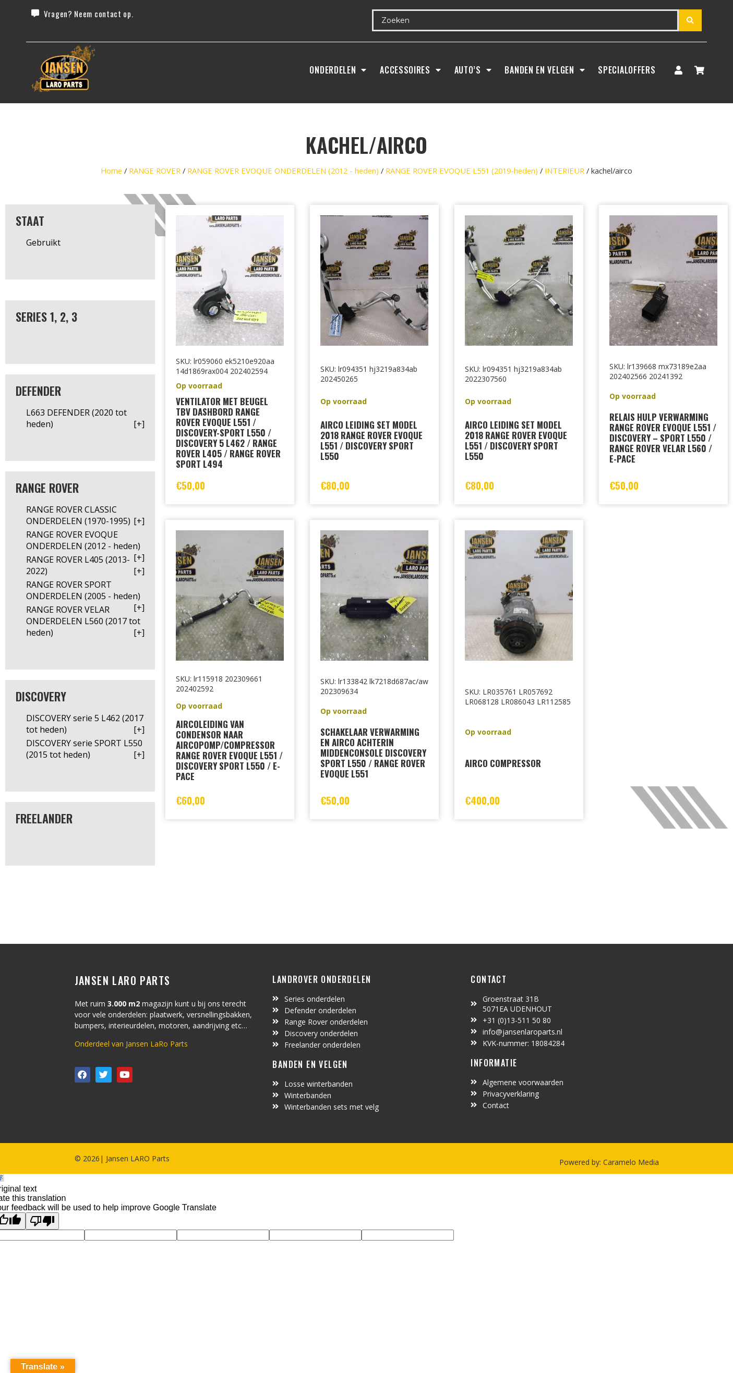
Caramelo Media (630, 1162)
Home (111, 170)
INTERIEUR (564, 170)
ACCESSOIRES (410, 69)
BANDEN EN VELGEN (544, 69)
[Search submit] (690, 20)
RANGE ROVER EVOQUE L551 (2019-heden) (462, 170)
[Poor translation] (42, 1221)
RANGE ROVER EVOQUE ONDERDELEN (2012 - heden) (283, 170)
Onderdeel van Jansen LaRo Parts (131, 1044)
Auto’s (473, 69)
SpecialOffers (626, 70)
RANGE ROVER (155, 170)
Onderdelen (338, 69)
